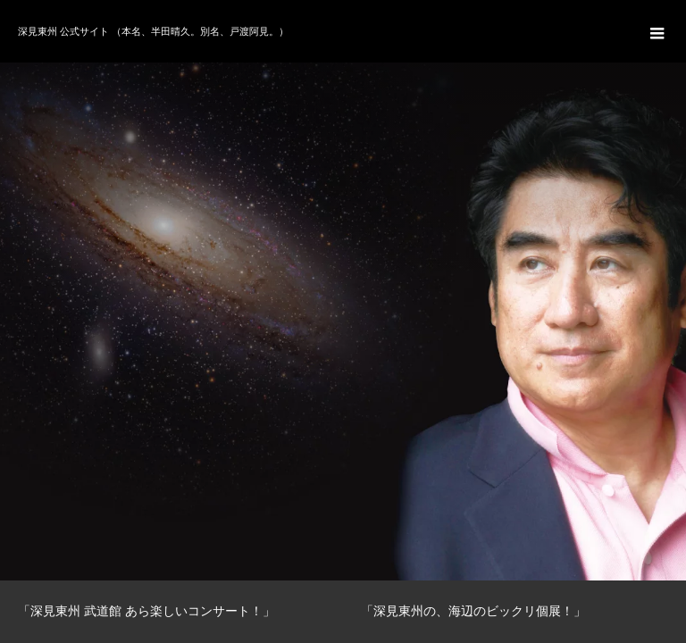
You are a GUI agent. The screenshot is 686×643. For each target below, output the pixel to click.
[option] (343, 290)
